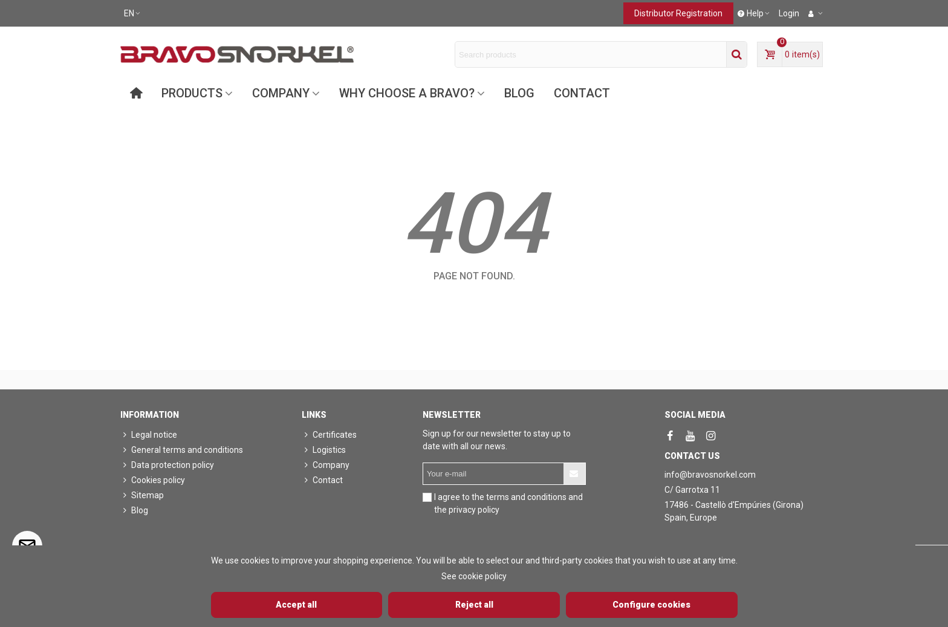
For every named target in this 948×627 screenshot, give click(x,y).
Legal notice (148, 435)
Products (191, 93)
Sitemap (142, 495)
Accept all (296, 604)
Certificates (329, 435)
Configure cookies (651, 604)
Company (281, 93)
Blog (519, 93)
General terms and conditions (181, 450)
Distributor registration (678, 13)
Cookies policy (152, 480)
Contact (582, 93)
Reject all (474, 604)
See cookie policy (474, 576)
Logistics (324, 450)
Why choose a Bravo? (407, 93)
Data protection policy (167, 465)
